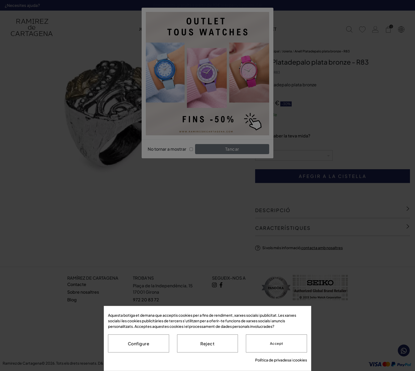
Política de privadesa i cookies (281, 359)
